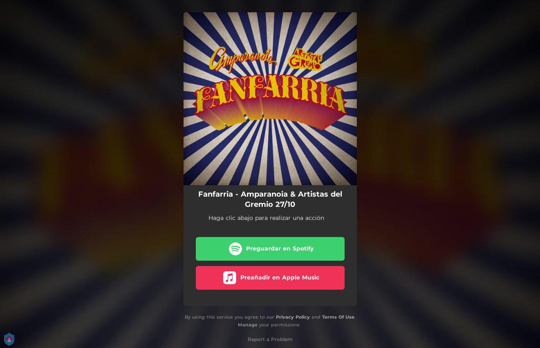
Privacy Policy (293, 317)
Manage (248, 325)
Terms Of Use (338, 317)
